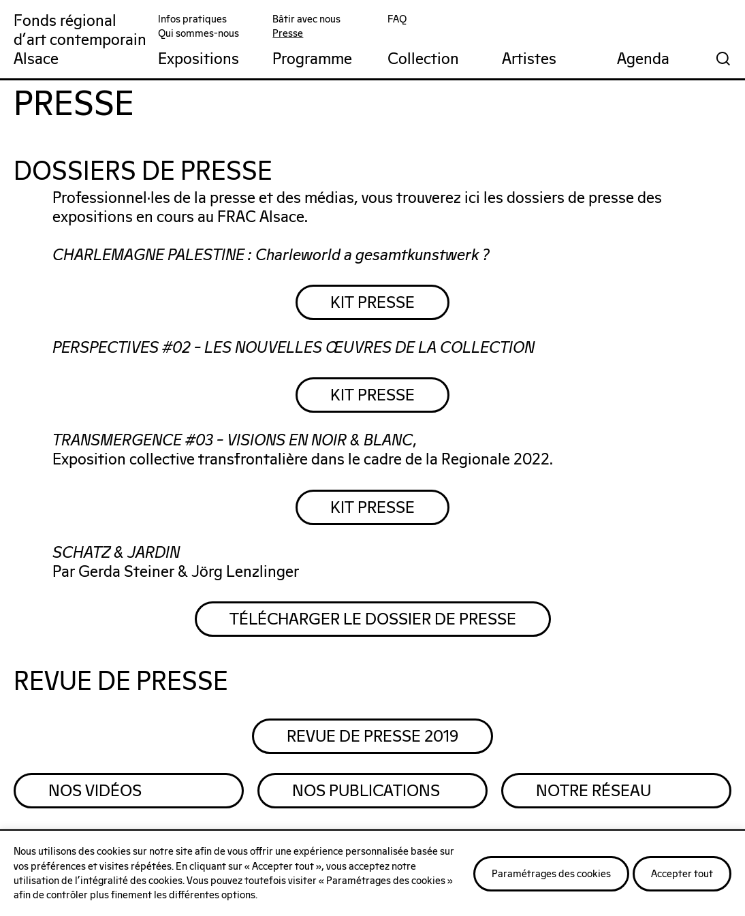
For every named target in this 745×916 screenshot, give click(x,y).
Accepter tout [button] (682, 874)
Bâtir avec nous (306, 19)
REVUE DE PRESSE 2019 (372, 736)
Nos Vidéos (95, 791)
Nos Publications (366, 791)
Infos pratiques (192, 19)
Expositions (198, 59)
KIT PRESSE (372, 303)
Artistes (529, 59)
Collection (423, 59)
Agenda (643, 59)
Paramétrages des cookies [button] (551, 874)
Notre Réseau (593, 791)
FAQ (397, 19)
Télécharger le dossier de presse (372, 619)
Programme (312, 59)
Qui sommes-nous (198, 34)
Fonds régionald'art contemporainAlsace (80, 40)
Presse (287, 34)
